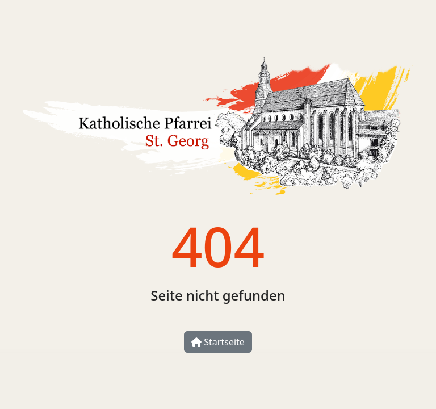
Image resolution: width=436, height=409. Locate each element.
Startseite (218, 342)
